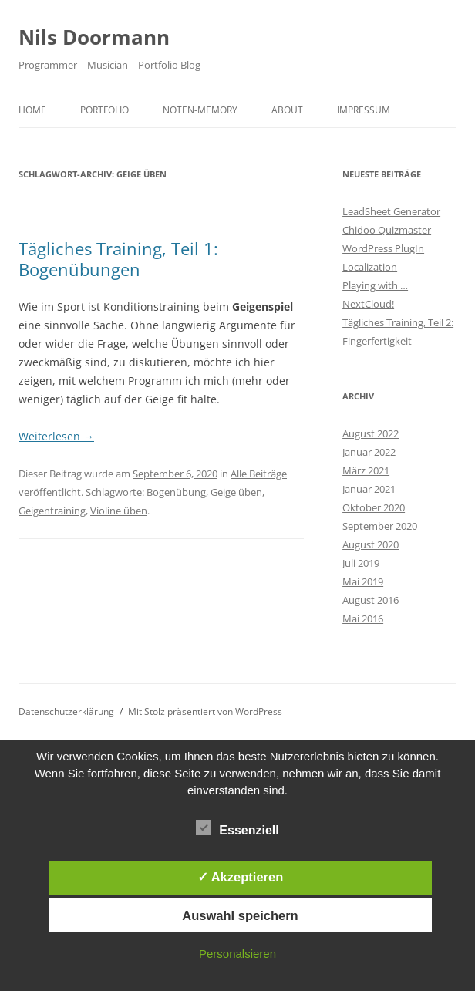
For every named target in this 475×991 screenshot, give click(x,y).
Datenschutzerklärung (66, 711)
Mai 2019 (362, 581)
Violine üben (118, 510)
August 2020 (370, 544)
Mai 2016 (362, 618)
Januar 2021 (369, 489)
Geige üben (236, 492)
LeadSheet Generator (391, 211)
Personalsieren (237, 953)
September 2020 (379, 526)
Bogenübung (176, 492)
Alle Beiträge (259, 473)
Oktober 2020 (373, 507)
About (287, 109)
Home (32, 109)
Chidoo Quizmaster (386, 230)
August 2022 (370, 433)
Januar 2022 (369, 452)
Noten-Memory (200, 109)
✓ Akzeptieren (240, 877)
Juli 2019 (360, 563)
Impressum (363, 109)
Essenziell (237, 828)
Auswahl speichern (240, 915)
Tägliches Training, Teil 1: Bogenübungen (118, 258)
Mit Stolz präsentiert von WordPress (205, 711)
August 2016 (370, 600)
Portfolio (104, 109)
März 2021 (365, 470)
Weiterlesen (56, 436)
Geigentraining (52, 510)
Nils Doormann (94, 37)
